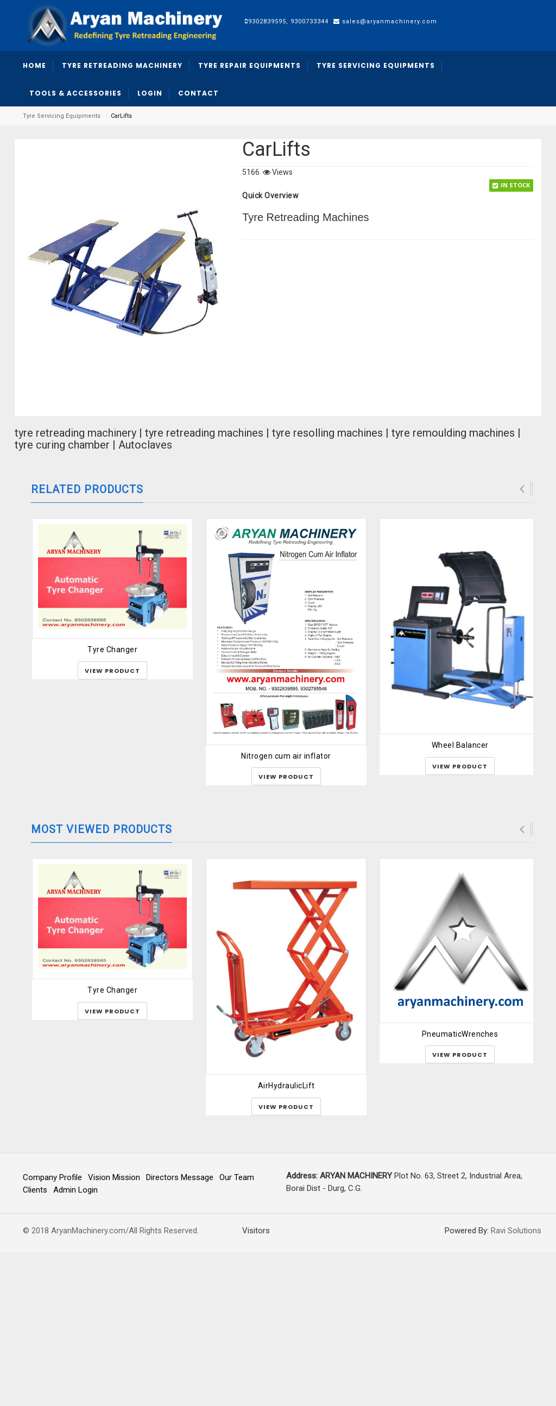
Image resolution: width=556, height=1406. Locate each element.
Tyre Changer (112, 803)
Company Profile (52, 1331)
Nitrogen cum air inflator (286, 909)
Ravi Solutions (516, 1384)
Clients (35, 1344)
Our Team (236, 1331)
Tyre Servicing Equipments (61, 115)
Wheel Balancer (460, 898)
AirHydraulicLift (286, 1239)
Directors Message (179, 1331)
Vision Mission (114, 1331)
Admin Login (75, 1344)
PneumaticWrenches (460, 1187)
